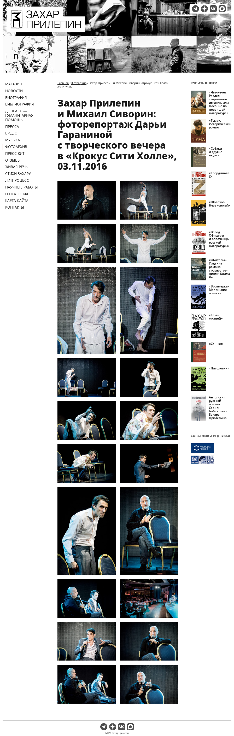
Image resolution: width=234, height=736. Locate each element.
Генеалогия (16, 193)
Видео (11, 133)
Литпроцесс (17, 180)
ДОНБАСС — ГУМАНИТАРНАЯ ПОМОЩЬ (19, 115)
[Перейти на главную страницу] (46, 29)
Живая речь (16, 166)
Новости (14, 90)
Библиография (19, 104)
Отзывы (13, 160)
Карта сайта (16, 200)
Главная (63, 83)
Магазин (13, 83)
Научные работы (21, 187)
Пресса (12, 126)
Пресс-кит (14, 153)
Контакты (14, 207)
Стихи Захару (18, 173)
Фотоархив (16, 146)
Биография (16, 97)
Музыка (12, 139)
